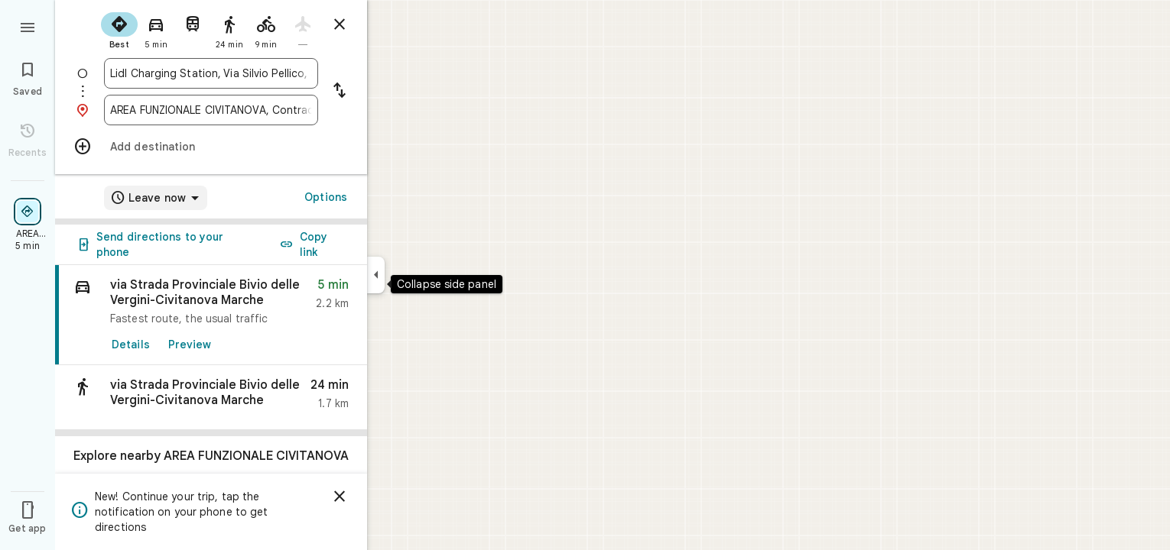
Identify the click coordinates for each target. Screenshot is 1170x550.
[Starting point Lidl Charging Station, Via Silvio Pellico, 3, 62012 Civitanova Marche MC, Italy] (211, 73)
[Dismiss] (339, 496)
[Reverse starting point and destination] (339, 92)
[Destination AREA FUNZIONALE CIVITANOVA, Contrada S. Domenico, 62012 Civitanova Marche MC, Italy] (211, 110)
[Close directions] (339, 24)
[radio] (119, 29)
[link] (211, 315)
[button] (211, 397)
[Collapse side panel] (376, 275)
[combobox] (211, 73)
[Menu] (27, 26)
